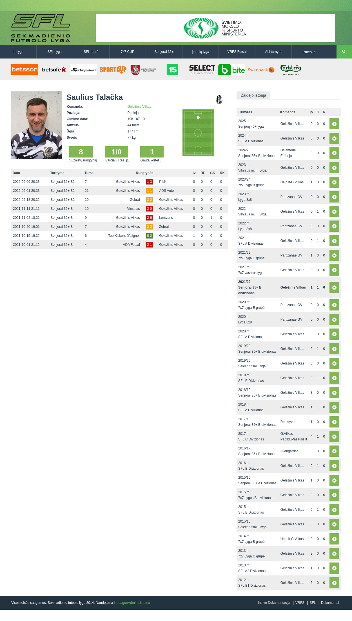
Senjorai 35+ (164, 52)
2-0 (149, 209)
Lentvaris (166, 218)
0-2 (149, 236)
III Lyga (18, 52)
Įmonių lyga (200, 52)
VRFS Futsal (236, 52)
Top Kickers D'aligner (124, 236)
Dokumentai (330, 603)
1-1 (149, 191)
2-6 (149, 218)
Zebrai (135, 200)
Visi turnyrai (273, 52)
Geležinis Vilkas (139, 107)
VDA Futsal (131, 245)
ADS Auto (166, 191)
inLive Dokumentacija (274, 603)
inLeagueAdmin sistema (132, 603)
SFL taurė (91, 52)
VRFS (299, 603)
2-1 (149, 245)
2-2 (149, 200)
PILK (162, 182)
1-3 (149, 182)
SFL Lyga (55, 52)
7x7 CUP (127, 52)
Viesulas (133, 209)
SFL (312, 603)
